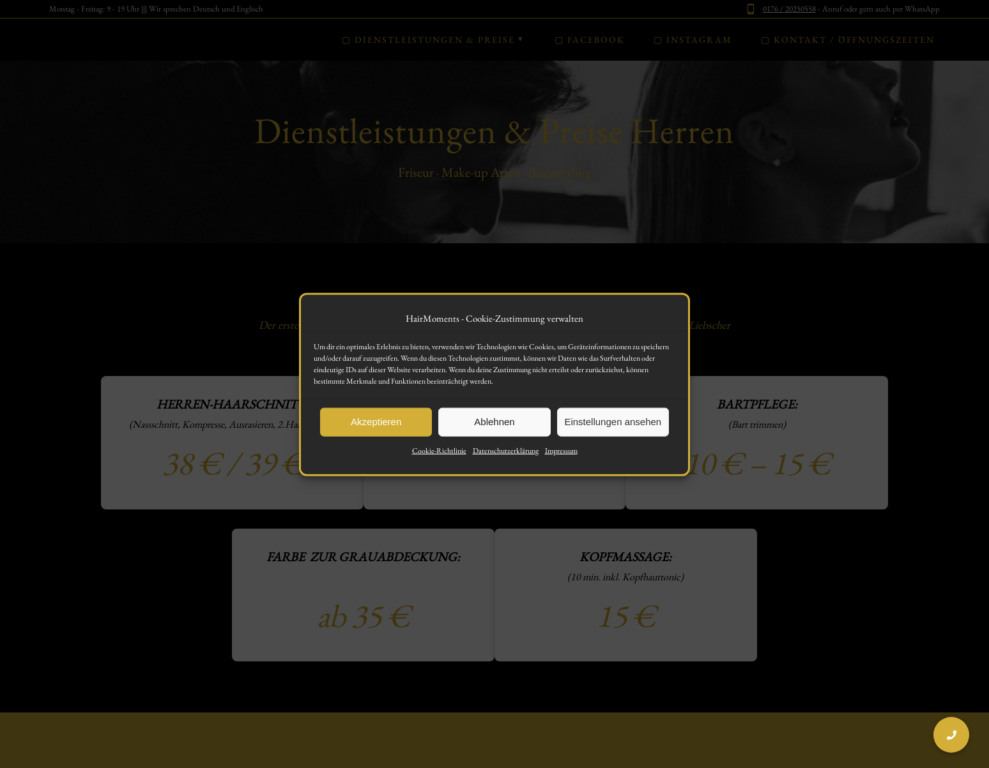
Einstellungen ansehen (612, 433)
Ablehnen (494, 433)
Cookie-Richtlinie (439, 461)
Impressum (561, 461)
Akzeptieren (376, 433)
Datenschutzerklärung (506, 461)
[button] (951, 735)
